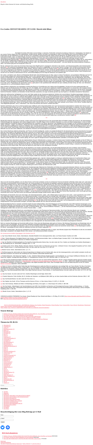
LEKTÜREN (25, 305)
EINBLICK (6, 394)
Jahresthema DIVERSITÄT (9, 398)
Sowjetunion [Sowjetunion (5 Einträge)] (7, 364)
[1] (19, 59)
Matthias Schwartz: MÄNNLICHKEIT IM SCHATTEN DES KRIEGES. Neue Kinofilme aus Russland (27, 313)
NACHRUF (6, 407)
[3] (6, 67)
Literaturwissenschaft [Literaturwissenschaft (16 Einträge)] (9, 355)
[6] (63, 98)
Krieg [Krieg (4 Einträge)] (5, 347)
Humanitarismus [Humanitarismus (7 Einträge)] (8, 344)
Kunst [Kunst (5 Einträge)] (5, 350)
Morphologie (81, 305)
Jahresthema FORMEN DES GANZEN (12, 400)
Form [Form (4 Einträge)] (5, 335)
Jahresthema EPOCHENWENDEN (11, 399)
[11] (35, 189)
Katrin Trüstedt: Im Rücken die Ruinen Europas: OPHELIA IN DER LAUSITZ (22, 317)
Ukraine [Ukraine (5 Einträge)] (6, 373)
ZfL (5, 305)
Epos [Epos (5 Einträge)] (5, 334)
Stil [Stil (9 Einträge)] (5, 368)
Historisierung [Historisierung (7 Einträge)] (7, 343)
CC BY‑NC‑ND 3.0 (36, 443)
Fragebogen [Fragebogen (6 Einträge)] (7, 337)
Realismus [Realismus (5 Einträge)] (6, 360)
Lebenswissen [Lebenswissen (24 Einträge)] (7, 352)
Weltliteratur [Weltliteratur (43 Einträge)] (7, 378)
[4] (57, 68)
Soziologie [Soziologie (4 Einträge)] (6, 365)
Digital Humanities (46, 305)
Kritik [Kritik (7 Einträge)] (5, 348)
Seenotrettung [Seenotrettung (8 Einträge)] (7, 363)
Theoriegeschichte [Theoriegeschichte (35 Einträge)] (8, 372)
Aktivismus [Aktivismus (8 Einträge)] (6, 325)
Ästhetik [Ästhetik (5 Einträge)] (6, 382)
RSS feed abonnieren (10, 433)
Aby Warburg (31, 305)
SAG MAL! (6, 408)
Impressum (3, 441)
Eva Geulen (19, 233)
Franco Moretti (73, 305)
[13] (8, 215)
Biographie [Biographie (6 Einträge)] (6, 331)
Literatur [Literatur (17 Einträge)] (6, 354)
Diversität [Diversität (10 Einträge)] (6, 333)
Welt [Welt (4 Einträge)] (5, 377)
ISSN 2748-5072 (27, 443)
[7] (80, 112)
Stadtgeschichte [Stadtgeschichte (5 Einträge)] (7, 367)
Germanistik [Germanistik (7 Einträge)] (7, 339)
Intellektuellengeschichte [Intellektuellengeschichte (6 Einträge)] (10, 346)
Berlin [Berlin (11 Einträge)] (6, 330)
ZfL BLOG (3, 1)
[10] (6, 188)
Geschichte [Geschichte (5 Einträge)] (6, 341)
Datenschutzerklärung (6, 442)
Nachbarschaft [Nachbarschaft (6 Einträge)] (7, 358)
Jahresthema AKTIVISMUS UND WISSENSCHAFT (15, 397)
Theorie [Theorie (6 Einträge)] (6, 371)
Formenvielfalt (66, 305)
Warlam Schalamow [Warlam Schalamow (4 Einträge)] (9, 376)
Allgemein (5, 393)
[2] (45, 59)
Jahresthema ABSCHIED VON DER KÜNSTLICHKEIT (16, 395)
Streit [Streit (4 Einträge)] (5, 369)
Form (60, 305)
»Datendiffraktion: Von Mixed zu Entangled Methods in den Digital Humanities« (42, 261)
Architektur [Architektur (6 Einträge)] (6, 326)
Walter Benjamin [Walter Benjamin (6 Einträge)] (8, 375)
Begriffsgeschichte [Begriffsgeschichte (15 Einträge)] (8, 329)
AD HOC (18, 305)
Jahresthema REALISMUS (9, 404)
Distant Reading (55, 305)
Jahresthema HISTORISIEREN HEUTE (12, 403)
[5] (31, 82)
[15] (75, 225)
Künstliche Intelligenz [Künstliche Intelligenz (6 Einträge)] (9, 351)
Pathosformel (87, 305)
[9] (47, 172)
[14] (52, 218)
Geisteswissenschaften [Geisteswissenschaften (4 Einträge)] (9, 338)
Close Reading (38, 305)
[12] (35, 200)
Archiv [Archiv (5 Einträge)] (5, 327)
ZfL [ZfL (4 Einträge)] (5, 381)
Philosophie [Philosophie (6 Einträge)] (7, 359)
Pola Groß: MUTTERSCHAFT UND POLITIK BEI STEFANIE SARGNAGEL (22, 316)
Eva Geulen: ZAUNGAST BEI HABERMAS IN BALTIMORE (18, 315)
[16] (50, 227)
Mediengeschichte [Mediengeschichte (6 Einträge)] (8, 356)
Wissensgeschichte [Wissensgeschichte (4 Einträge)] (8, 380)
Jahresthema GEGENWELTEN (10, 402)
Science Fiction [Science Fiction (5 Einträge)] (7, 361)
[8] (75, 115)
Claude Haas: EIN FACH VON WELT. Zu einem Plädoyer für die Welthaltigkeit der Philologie (25, 319)
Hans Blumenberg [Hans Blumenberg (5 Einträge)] (8, 342)
